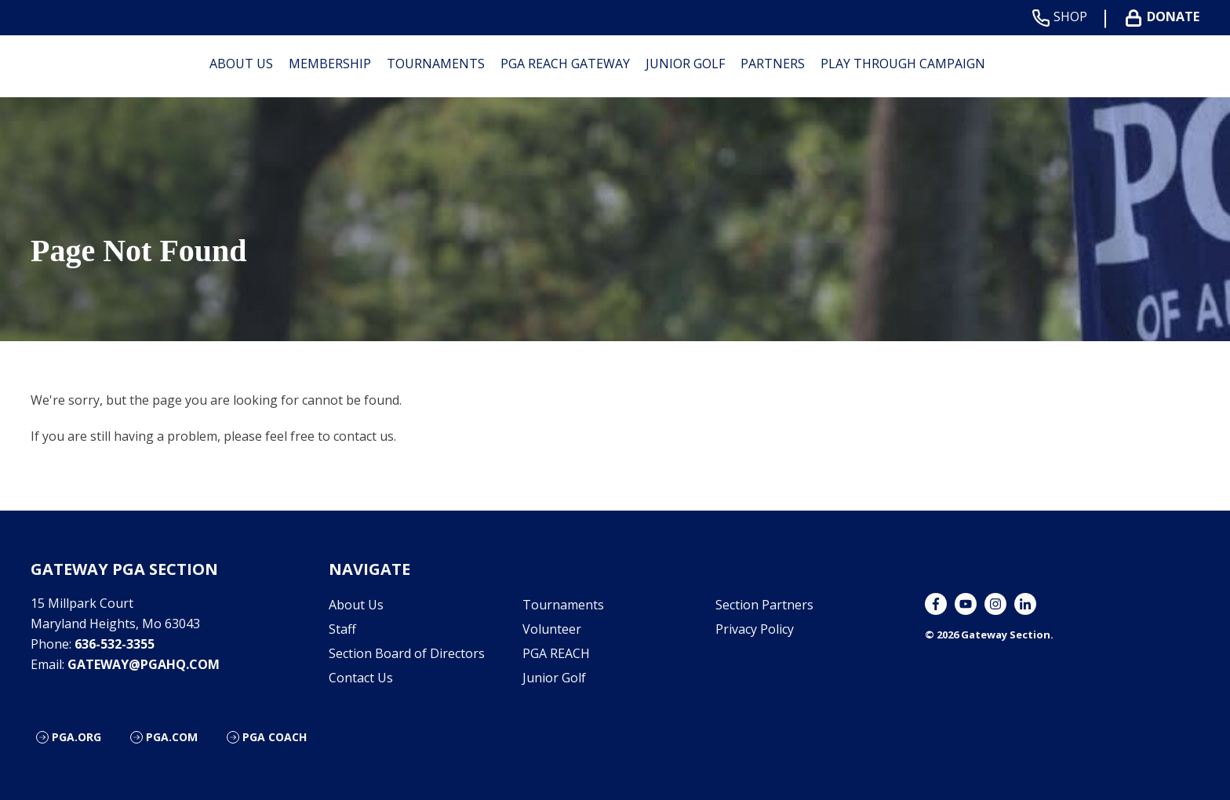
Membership (330, 63)
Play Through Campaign (903, 63)
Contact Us (361, 677)
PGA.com (172, 736)
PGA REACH (556, 653)
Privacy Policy (754, 629)
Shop (1063, 17)
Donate (1165, 17)
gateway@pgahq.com (143, 664)
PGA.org (76, 736)
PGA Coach (274, 736)
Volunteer (551, 629)
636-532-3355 (115, 644)
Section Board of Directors (407, 653)
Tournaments (436, 63)
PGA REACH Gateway (565, 63)
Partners (773, 63)
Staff (342, 629)
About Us (241, 63)
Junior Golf (685, 63)
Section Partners (764, 604)
